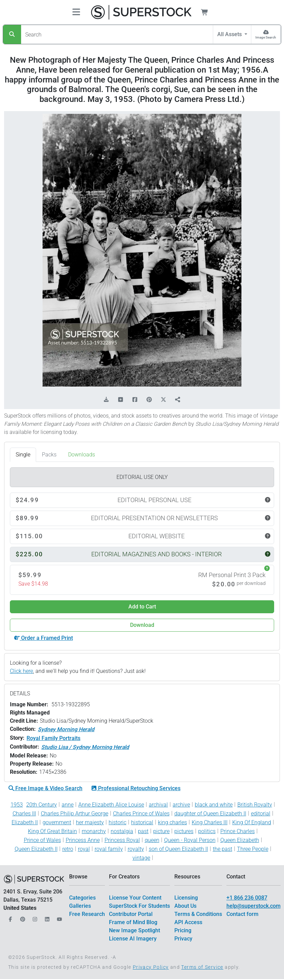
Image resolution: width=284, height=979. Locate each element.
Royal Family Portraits (53, 738)
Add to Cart (142, 606)
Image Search (265, 37)
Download (142, 625)
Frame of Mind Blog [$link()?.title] (133, 922)
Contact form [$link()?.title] (242, 914)
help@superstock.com (253, 906)
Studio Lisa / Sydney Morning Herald (85, 747)
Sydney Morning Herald (66, 729)
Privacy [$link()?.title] (183, 938)
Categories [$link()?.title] (82, 897)
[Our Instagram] (34, 917)
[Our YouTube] (58, 917)
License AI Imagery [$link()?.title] (133, 938)
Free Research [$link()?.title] (87, 914)
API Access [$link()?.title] (188, 922)
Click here (21, 671)
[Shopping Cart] (209, 12)
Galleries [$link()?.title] (80, 906)
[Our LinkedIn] (46, 917)
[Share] (178, 399)
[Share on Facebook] (135, 399)
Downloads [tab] (81, 454)
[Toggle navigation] (76, 12)
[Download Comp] (106, 399)
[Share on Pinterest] (149, 399)
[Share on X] (163, 399)
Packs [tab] (49, 454)
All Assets (230, 34)
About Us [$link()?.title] (185, 906)
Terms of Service (202, 967)
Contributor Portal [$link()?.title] (131, 914)
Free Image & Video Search (45, 788)
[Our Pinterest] (22, 917)
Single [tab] (23, 454)
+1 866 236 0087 (246, 897)
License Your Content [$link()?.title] (135, 897)
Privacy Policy (151, 967)
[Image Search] (266, 34)
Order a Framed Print (43, 638)
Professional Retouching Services (135, 788)
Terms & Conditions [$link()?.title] (198, 914)
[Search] (12, 34)
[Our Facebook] (9, 917)
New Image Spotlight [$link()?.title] (134, 930)
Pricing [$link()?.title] (182, 930)
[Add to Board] (120, 399)
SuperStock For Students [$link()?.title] (139, 906)
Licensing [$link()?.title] (186, 897)
